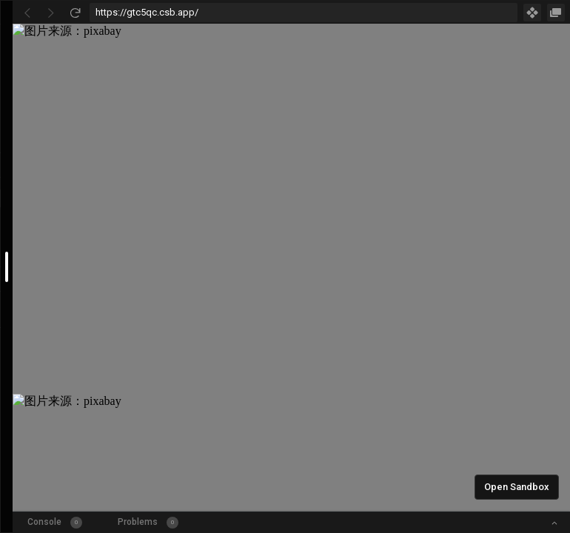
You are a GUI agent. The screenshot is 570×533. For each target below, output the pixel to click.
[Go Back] (27, 12)
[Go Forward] (51, 12)
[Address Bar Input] (303, 12)
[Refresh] (75, 12)
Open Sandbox (516, 486)
